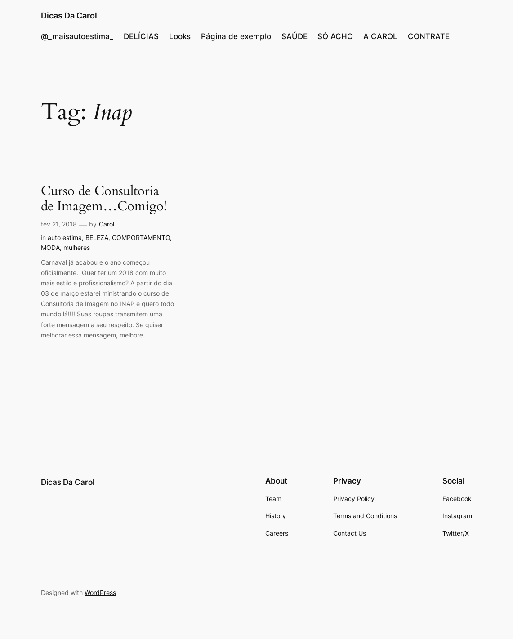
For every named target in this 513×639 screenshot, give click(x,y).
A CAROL (380, 36)
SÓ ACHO (335, 36)
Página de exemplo (236, 36)
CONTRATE (429, 36)
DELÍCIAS (141, 36)
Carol (106, 224)
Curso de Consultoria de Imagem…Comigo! (104, 198)
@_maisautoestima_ (77, 36)
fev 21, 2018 (59, 224)
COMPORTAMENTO (141, 237)
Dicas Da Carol (69, 15)
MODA (50, 247)
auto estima (65, 237)
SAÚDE (294, 36)
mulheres (76, 247)
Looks (180, 36)
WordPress (100, 592)
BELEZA (96, 237)
